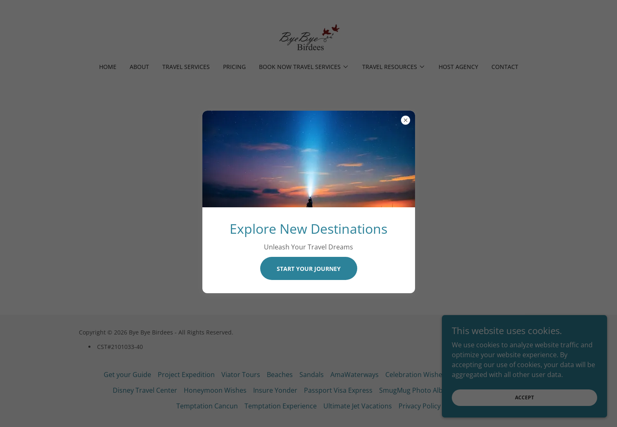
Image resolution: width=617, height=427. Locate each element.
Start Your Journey (309, 269)
